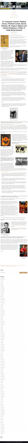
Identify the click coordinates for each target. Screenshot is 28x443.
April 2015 (2, 404)
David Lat (10, 265)
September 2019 (3, 350)
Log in (1, 438)
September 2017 (3, 379)
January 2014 (2, 425)
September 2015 (3, 396)
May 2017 (2, 385)
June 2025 (2, 282)
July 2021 (2, 325)
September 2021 (3, 324)
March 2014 (2, 422)
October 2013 (2, 430)
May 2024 (2, 296)
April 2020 (2, 342)
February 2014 (2, 424)
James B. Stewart (3, 266)
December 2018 (3, 362)
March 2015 (2, 405)
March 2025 (2, 285)
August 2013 (2, 433)
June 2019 (2, 353)
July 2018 (2, 370)
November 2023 (3, 299)
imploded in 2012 (3, 86)
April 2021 (2, 330)
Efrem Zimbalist (20, 265)
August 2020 (2, 339)
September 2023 (3, 302)
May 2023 (2, 307)
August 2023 (2, 304)
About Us (14, 11)
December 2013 (3, 427)
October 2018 (2, 365)
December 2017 (3, 376)
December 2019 (3, 347)
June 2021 (2, 327)
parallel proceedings (8, 266)
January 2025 (2, 287)
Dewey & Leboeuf (14, 265)
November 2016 (3, 387)
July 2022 (2, 316)
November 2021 (3, 322)
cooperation (7, 265)
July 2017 (2, 382)
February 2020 (2, 344)
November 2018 (3, 364)
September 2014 (3, 413)
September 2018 (3, 367)
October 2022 (2, 313)
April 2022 (2, 319)
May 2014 (2, 419)
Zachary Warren (14, 266)
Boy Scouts (3, 265)
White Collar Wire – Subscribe (14, 17)
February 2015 (2, 407)
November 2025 (3, 279)
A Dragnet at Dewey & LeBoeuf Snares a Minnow (11, 72)
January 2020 (2, 345)
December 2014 (3, 410)
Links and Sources (14, 12)
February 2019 (2, 359)
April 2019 (2, 356)
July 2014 (2, 416)
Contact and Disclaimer (14, 14)
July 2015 (2, 399)
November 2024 (3, 290)
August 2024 (2, 293)
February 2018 (2, 373)
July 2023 (2, 305)
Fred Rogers (23, 265)
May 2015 (2, 402)
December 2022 (3, 310)
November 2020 (3, 336)
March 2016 (2, 390)
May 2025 (2, 284)
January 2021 (2, 333)
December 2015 (3, 393)
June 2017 (2, 384)
